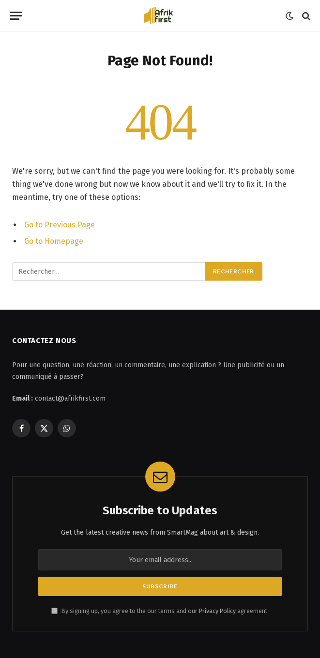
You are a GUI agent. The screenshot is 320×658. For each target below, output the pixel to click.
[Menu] (16, 16)
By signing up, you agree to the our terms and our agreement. (160, 610)
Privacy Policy (217, 610)
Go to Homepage (53, 241)
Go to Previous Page (59, 224)
